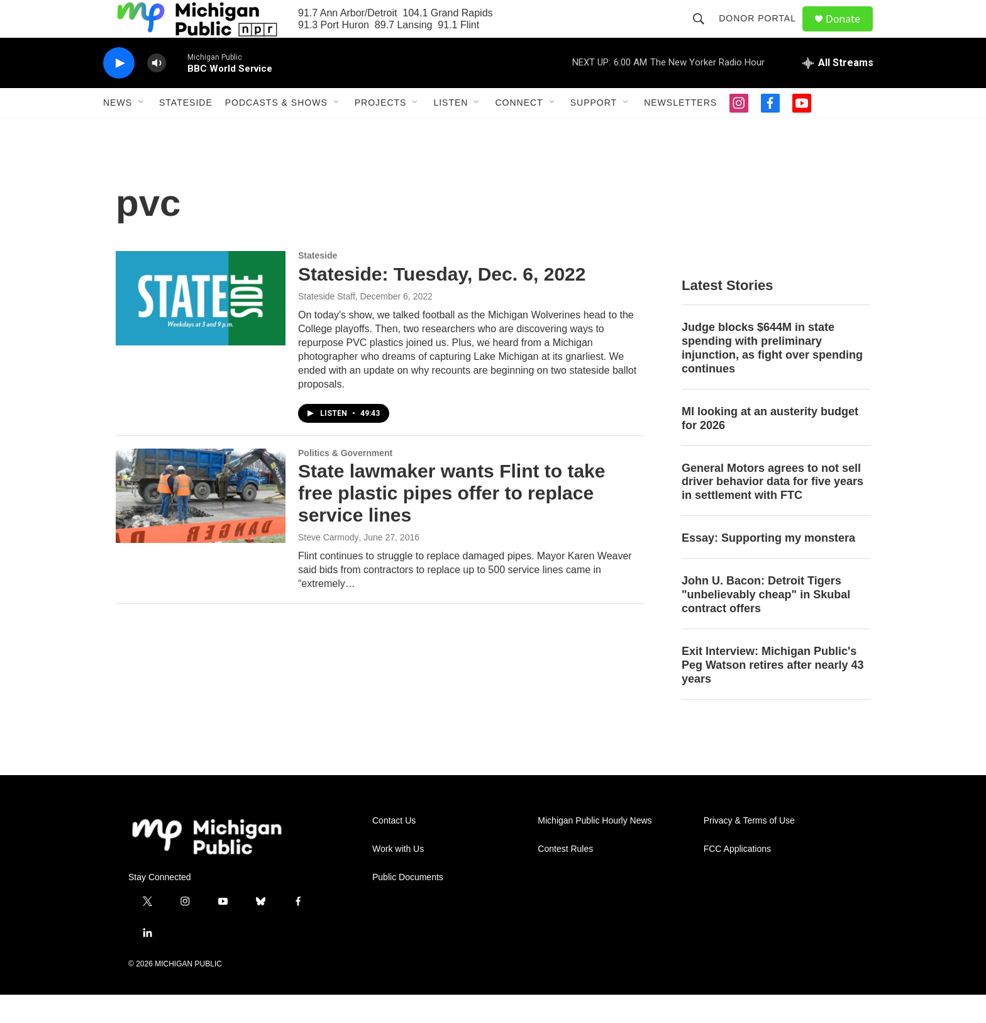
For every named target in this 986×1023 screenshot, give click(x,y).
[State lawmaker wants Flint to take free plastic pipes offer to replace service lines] (200, 524)
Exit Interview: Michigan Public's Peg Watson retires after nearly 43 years (772, 693)
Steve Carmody (328, 566)
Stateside (186, 131)
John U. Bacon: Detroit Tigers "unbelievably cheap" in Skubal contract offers (766, 623)
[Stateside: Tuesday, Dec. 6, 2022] (200, 326)
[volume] (156, 91)
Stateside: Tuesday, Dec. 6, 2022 (441, 302)
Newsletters (680, 131)
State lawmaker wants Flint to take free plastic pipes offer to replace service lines (451, 521)
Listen (450, 131)
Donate (850, 33)
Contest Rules (565, 877)
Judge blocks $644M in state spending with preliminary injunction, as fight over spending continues (772, 376)
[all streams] (838, 91)
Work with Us (398, 877)
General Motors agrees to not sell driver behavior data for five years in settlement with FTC (772, 510)
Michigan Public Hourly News (594, 849)
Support (593, 131)
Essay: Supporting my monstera (768, 566)
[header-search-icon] (704, 32)
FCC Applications (737, 877)
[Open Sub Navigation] (141, 131)
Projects (381, 131)
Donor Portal (763, 33)
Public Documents (407, 905)
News (117, 131)
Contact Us (394, 849)
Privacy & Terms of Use (749, 849)
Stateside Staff (326, 325)
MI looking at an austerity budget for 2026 (770, 446)
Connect (519, 131)
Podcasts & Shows (276, 131)
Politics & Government (345, 481)
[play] (119, 91)
